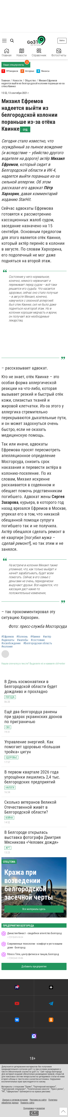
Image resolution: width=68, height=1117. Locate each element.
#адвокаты (7, 640)
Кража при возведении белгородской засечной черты (28, 884)
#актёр (47, 636)
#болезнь (22, 636)
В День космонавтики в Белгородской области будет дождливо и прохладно (30, 686)
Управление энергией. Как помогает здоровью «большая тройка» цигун (32, 746)
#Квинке (35, 636)
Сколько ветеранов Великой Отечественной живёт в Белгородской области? (30, 807)
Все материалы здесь (34, 909)
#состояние (38, 640)
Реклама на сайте (38, 1100)
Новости (22, 53)
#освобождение (11, 643)
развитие (40, 1108)
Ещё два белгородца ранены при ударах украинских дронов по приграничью (33, 716)
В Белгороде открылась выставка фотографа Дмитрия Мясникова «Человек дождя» (32, 837)
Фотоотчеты (58, 53)
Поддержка (28, 1108)
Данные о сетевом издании (15, 1100)
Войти (62, 40)
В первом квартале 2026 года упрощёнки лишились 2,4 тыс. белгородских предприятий (32, 777)
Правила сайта (27, 1102)
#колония (7, 646)
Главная (6, 53)
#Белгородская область (37, 643)
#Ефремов (7, 636)
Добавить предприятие (34, 966)
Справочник (39, 53)
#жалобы (22, 640)
